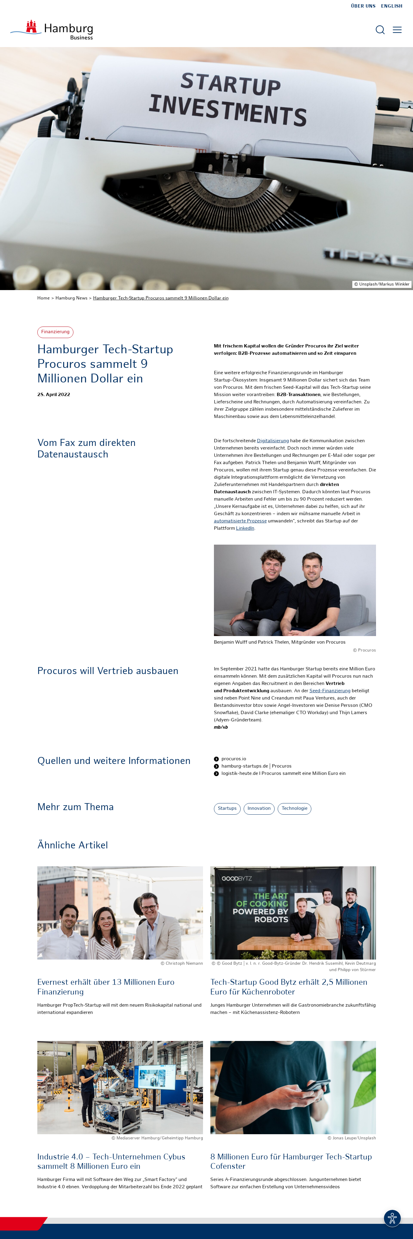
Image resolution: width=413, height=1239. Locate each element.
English (392, 6)
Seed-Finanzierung (330, 691)
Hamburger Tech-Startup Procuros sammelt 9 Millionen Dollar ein (161, 298)
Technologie (294, 808)
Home (43, 298)
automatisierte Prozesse (240, 521)
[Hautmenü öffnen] (397, 29)
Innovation (259, 808)
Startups (227, 808)
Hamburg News (71, 298)
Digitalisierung (273, 441)
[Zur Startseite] (51, 29)
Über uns (363, 6)
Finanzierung (55, 332)
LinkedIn (245, 528)
